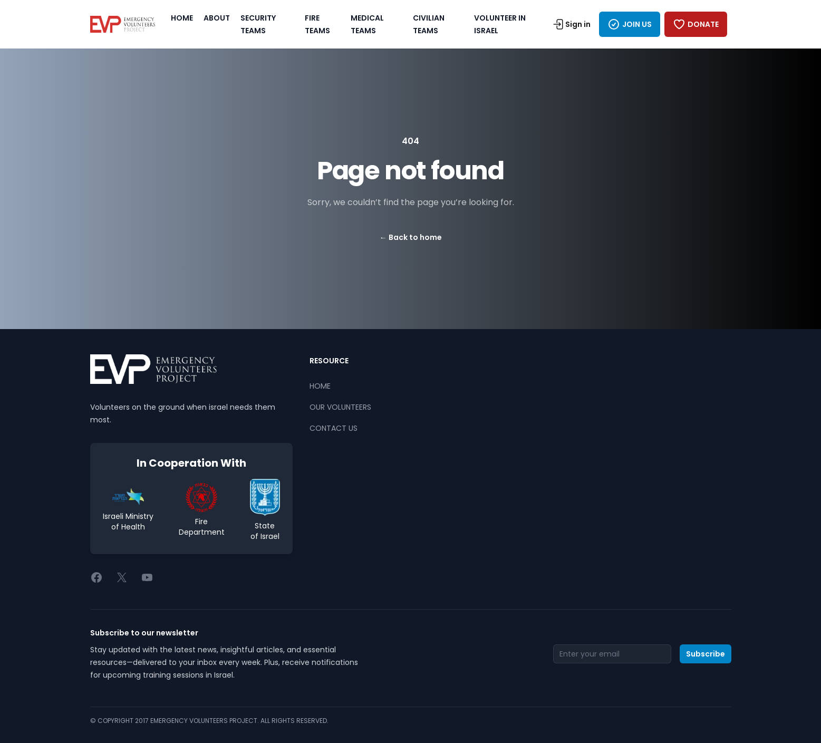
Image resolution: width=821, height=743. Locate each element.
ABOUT (217, 18)
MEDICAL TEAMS (367, 24)
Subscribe (705, 654)
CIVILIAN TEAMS (429, 24)
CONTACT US (334, 428)
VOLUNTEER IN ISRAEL (500, 24)
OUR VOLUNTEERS (340, 407)
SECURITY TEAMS (258, 24)
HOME (182, 18)
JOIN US (629, 24)
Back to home (411, 237)
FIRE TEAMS (317, 24)
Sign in (572, 24)
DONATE (696, 24)
